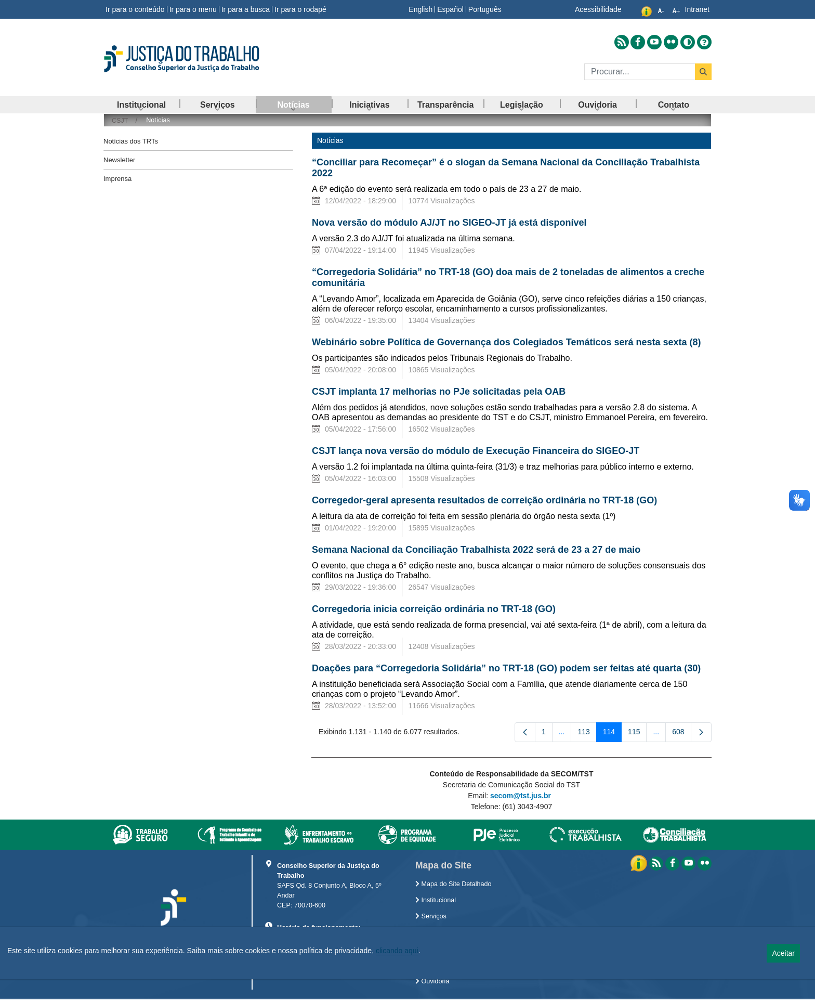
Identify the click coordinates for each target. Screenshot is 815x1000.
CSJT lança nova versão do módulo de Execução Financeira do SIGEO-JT (475, 451)
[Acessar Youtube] (654, 42)
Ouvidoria (432, 981)
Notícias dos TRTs (130, 141)
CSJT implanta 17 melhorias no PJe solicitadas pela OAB (440, 391)
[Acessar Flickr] (671, 42)
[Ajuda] (704, 42)
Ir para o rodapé (300, 9)
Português (485, 9)
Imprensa (117, 179)
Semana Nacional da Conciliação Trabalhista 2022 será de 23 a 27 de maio (476, 549)
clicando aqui (397, 950)
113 (586, 734)
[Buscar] (639, 71)
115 (637, 734)
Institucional (435, 900)
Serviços (430, 916)
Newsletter (119, 160)
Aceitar (783, 953)
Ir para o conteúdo (135, 9)
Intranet (697, 9)
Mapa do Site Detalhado (453, 884)
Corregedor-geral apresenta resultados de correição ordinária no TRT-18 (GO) (484, 500)
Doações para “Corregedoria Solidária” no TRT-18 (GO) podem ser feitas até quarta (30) (506, 668)
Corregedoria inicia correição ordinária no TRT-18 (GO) (434, 609)
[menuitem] (141, 104)
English (420, 9)
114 (612, 734)
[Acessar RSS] (621, 42)
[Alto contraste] (687, 42)
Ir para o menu (193, 9)
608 (681, 734)
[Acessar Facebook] (637, 42)
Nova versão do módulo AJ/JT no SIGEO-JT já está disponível (449, 222)
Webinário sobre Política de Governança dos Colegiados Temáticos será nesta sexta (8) (506, 342)
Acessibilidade (598, 9)
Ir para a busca (245, 9)
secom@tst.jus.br (520, 795)
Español (450, 9)
